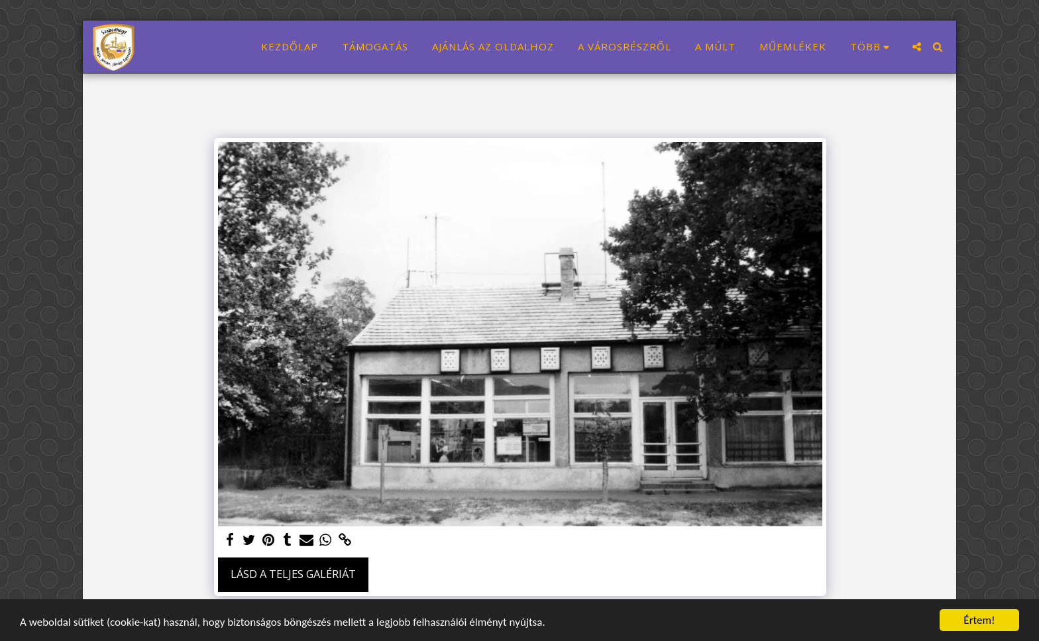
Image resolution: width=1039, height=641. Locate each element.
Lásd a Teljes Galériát (293, 573)
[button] (916, 47)
